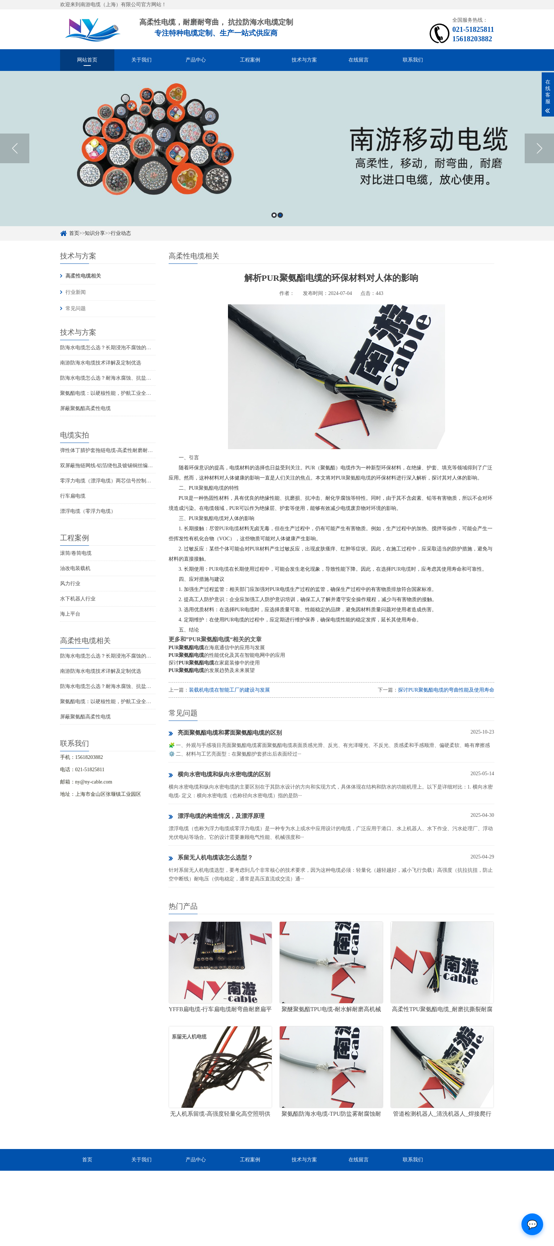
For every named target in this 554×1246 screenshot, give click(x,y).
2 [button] (280, 215)
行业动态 (121, 233)
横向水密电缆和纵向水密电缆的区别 (219, 774)
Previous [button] (14, 148)
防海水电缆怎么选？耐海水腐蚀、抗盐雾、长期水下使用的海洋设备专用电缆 (146, 378)
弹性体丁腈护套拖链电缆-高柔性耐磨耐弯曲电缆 (114, 450)
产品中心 (196, 60)
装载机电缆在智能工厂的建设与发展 (229, 690)
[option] (277, 148)
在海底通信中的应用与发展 (217, 647)
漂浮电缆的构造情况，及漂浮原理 (217, 816)
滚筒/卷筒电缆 (76, 553)
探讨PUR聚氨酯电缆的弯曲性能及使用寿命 (446, 690)
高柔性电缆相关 (83, 276)
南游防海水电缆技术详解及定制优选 (100, 363)
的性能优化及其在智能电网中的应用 (227, 655)
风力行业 (70, 583)
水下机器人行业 (78, 598)
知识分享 (95, 233)
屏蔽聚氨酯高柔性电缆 (85, 408)
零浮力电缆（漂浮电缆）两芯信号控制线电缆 (110, 480)
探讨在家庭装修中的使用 (214, 663)
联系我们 (413, 60)
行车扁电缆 (72, 496)
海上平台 (70, 614)
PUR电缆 (229, 528)
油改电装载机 (75, 568)
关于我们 (141, 60)
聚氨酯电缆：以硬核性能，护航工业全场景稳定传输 (118, 393)
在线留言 (358, 60)
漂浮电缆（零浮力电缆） (88, 511)
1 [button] (274, 215)
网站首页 (87, 60)
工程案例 (250, 60)
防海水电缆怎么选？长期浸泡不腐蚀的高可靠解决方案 (121, 347)
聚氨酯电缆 (358, 478)
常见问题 (75, 308)
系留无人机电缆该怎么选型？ (211, 858)
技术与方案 (304, 60)
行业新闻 (75, 292)
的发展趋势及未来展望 (212, 670)
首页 (74, 233)
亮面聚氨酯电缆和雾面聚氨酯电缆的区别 (225, 733)
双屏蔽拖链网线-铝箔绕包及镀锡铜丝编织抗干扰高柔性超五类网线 (134, 465)
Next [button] (539, 148)
